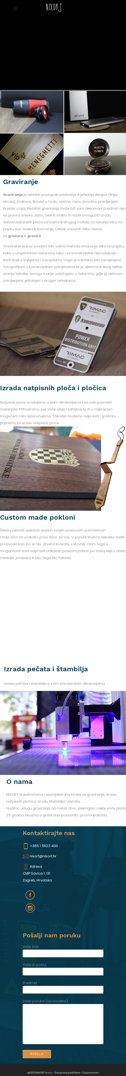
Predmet (63, 983)
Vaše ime (63, 947)
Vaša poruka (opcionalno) (63, 1001)
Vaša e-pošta (63, 965)
